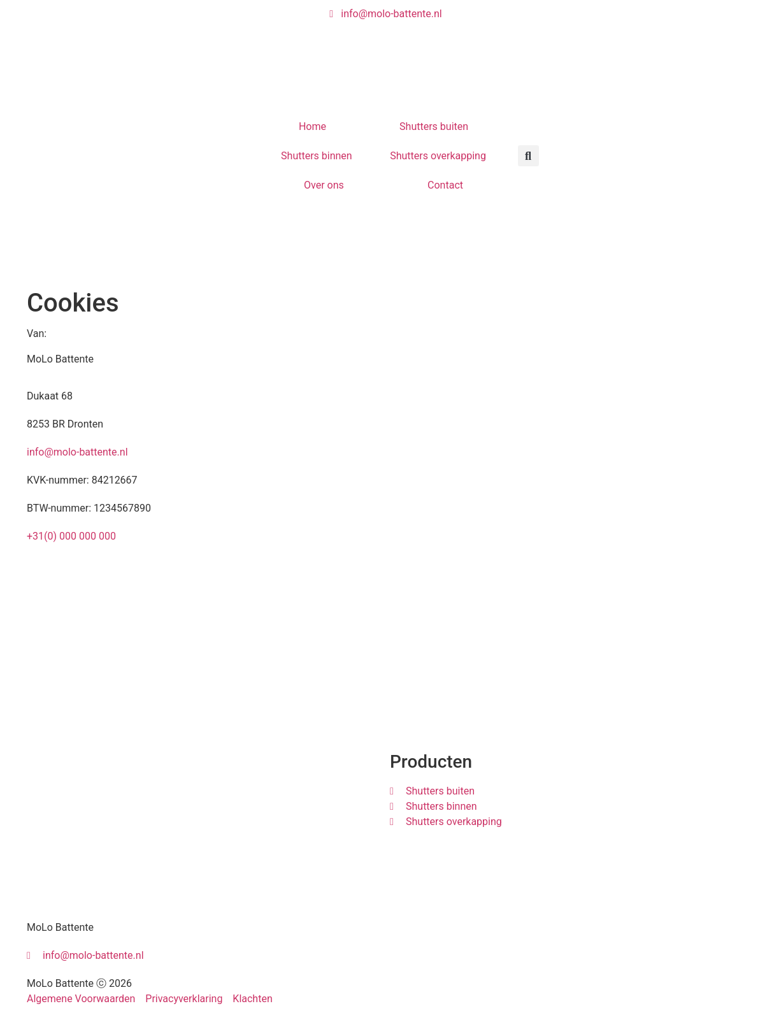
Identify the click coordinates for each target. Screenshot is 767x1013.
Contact (445, 185)
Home (312, 126)
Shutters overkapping (438, 156)
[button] (528, 155)
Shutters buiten (433, 126)
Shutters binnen (316, 156)
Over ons (324, 185)
